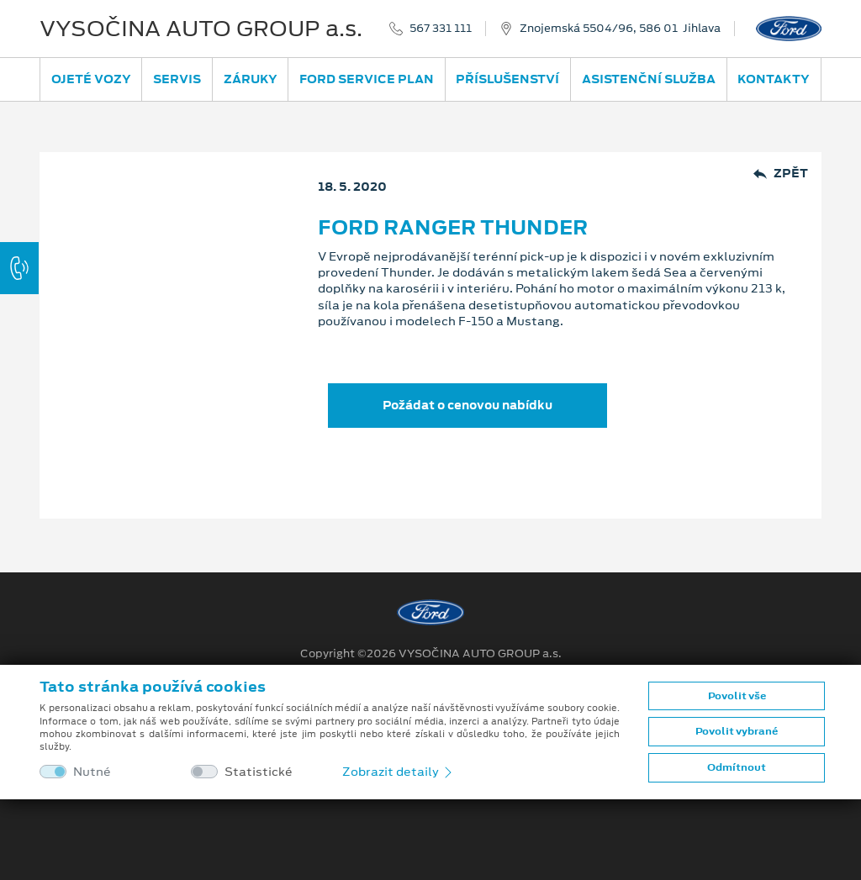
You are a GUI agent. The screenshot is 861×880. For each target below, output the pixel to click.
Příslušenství (507, 79)
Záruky (250, 79)
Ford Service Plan (366, 79)
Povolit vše (737, 696)
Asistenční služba (649, 79)
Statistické (258, 772)
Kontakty (773, 79)
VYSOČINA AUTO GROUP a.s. (201, 28)
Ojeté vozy (91, 79)
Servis (177, 79)
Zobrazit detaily (398, 771)
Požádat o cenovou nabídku (467, 405)
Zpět (780, 174)
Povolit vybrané (736, 731)
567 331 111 (440, 28)
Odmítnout (736, 767)
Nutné (92, 772)
